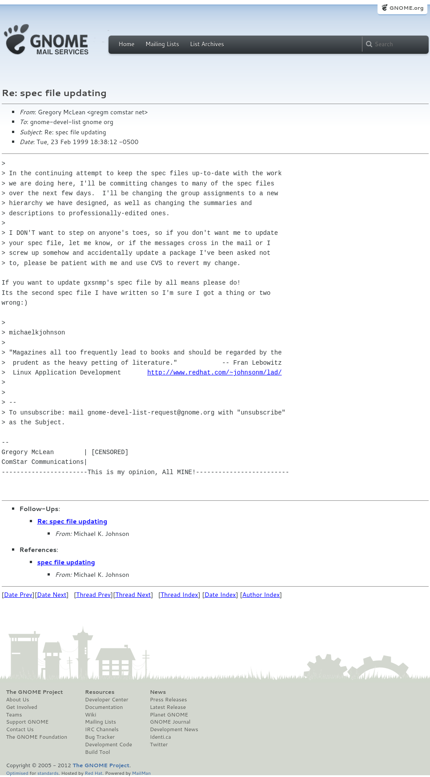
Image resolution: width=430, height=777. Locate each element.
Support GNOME (27, 721)
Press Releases (168, 699)
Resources (99, 692)
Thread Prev (93, 594)
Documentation (104, 707)
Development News (174, 729)
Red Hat (93, 772)
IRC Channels (102, 729)
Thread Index (179, 594)
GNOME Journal (170, 721)
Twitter (159, 744)
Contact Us (20, 729)
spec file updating (66, 562)
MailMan (141, 772)
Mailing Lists (162, 44)
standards (48, 772)
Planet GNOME (169, 714)
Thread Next (133, 594)
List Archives (207, 44)
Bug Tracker (100, 737)
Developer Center (106, 699)
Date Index (220, 594)
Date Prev (18, 594)
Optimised (17, 772)
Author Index (261, 594)
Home (127, 44)
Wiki (90, 714)
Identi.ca (160, 737)
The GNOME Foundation (37, 737)
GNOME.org (406, 8)
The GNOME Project (34, 692)
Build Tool (97, 752)
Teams (14, 714)
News (158, 692)
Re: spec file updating (72, 521)
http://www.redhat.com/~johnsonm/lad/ (214, 372)
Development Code (108, 744)
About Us (17, 699)
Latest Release (168, 707)
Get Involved (21, 707)
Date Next (51, 594)
